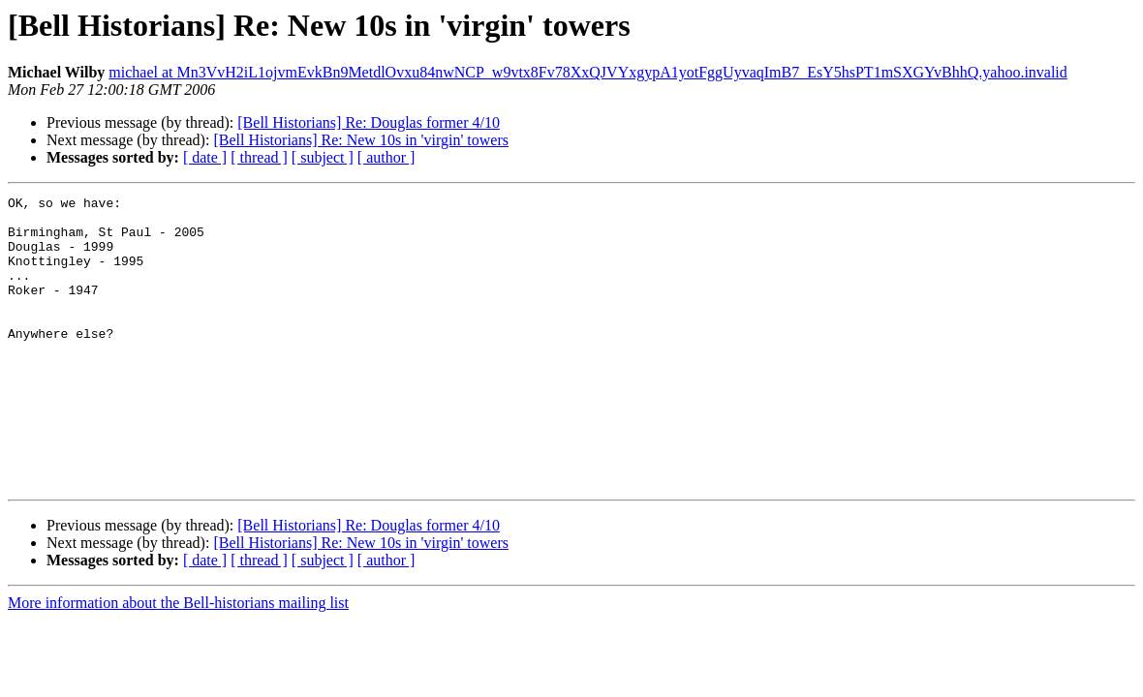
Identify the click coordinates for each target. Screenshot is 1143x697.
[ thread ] (259, 157)
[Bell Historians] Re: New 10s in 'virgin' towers (361, 140)
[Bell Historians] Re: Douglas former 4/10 (368, 122)
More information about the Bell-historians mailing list (178, 660)
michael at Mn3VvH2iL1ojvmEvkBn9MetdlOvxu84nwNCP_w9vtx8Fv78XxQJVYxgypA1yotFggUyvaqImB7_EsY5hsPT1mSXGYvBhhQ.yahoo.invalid (587, 72)
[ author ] (386, 157)
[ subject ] (323, 157)
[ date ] (205, 157)
